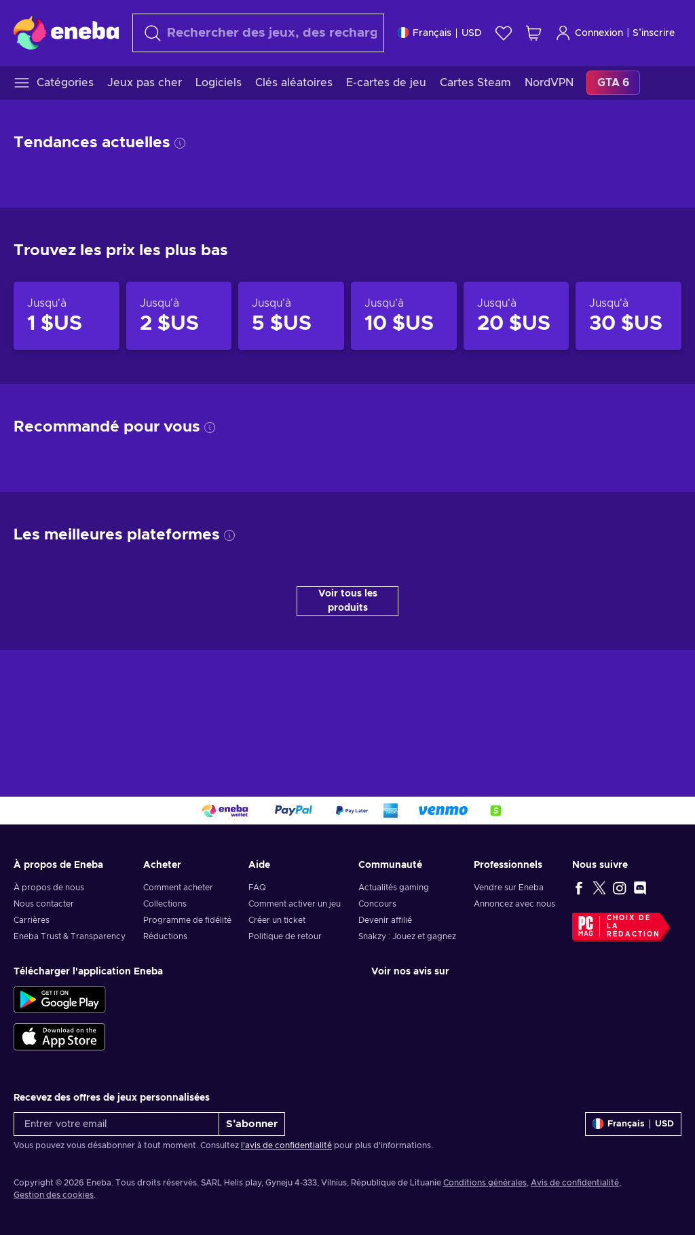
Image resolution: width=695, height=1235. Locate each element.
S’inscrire (654, 33)
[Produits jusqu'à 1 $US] (66, 316)
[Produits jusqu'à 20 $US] (516, 316)
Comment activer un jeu (294, 904)
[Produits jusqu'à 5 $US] (291, 316)
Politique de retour (285, 936)
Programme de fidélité (187, 920)
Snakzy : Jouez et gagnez (407, 936)
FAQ (257, 888)
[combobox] (258, 33)
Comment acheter (178, 888)
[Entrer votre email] (116, 1124)
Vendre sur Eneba (509, 888)
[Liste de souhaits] (504, 33)
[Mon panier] (533, 33)
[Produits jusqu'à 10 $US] (404, 316)
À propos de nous (49, 888)
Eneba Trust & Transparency (70, 936)
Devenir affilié (385, 920)
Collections (165, 904)
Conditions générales (485, 1183)
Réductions (165, 936)
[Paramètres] (440, 33)
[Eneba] (66, 32)
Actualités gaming (393, 888)
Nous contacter (44, 904)
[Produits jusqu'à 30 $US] (628, 316)
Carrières (32, 920)
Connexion (589, 32)
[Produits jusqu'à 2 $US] (179, 316)
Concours (377, 904)
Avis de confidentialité (575, 1183)
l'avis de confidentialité (286, 1145)
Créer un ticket (276, 920)
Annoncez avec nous (514, 904)
